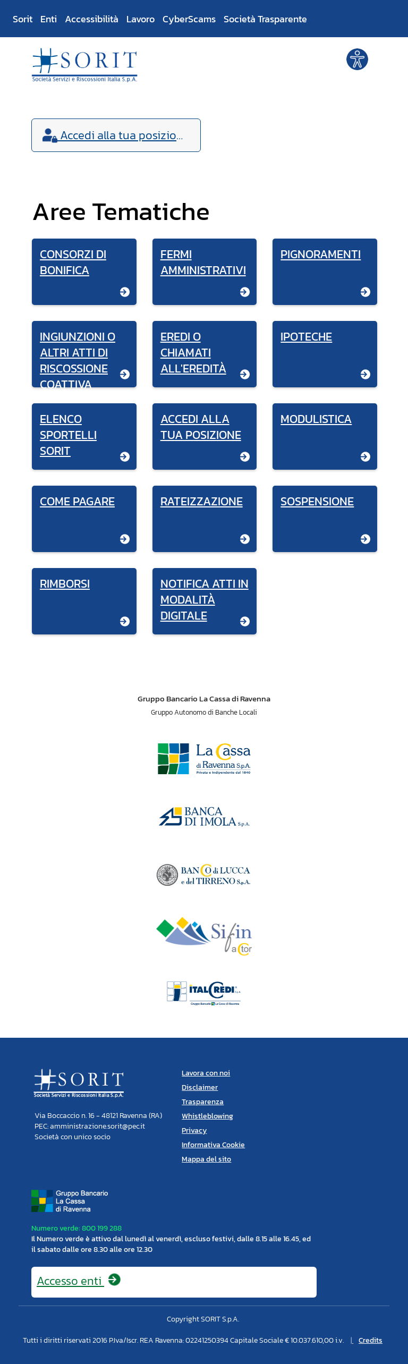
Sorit (22, 19)
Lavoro (140, 19)
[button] (357, 58)
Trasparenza (203, 1101)
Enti (48, 19)
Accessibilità (91, 19)
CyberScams (189, 19)
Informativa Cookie (213, 1144)
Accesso (79, 1281)
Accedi (116, 135)
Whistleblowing (207, 1116)
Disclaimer (200, 1087)
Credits (370, 1340)
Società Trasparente (265, 19)
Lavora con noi (206, 1073)
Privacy (194, 1130)
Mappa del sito (206, 1159)
